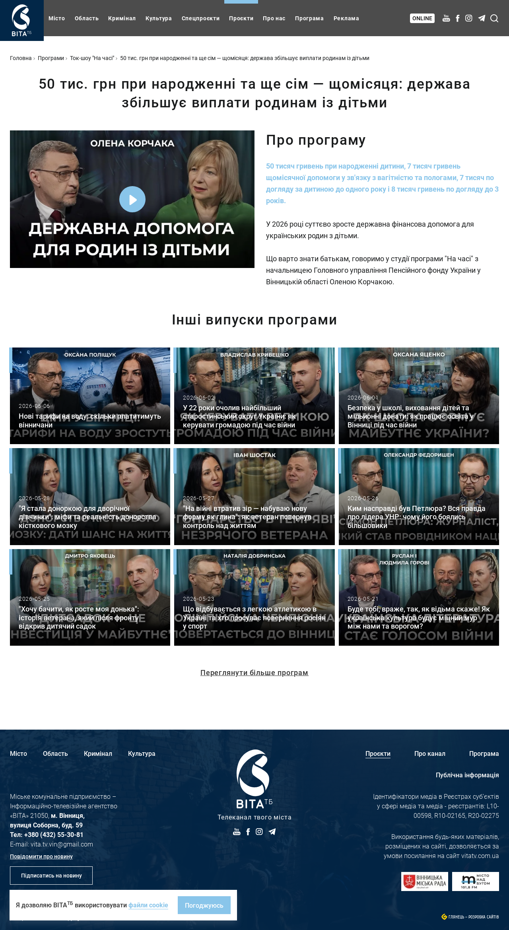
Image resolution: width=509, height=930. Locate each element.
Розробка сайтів (483, 917)
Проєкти (241, 18)
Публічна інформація (467, 775)
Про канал (429, 753)
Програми (51, 58)
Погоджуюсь (204, 905)
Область (87, 18)
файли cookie (148, 905)
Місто (57, 18)
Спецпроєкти (201, 18)
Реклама (346, 18)
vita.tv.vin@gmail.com (62, 844)
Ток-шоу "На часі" (92, 58)
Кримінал (122, 18)
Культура (159, 18)
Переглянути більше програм (254, 672)
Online (422, 18)
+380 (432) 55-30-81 (54, 834)
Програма (309, 18)
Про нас (274, 18)
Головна (21, 58)
